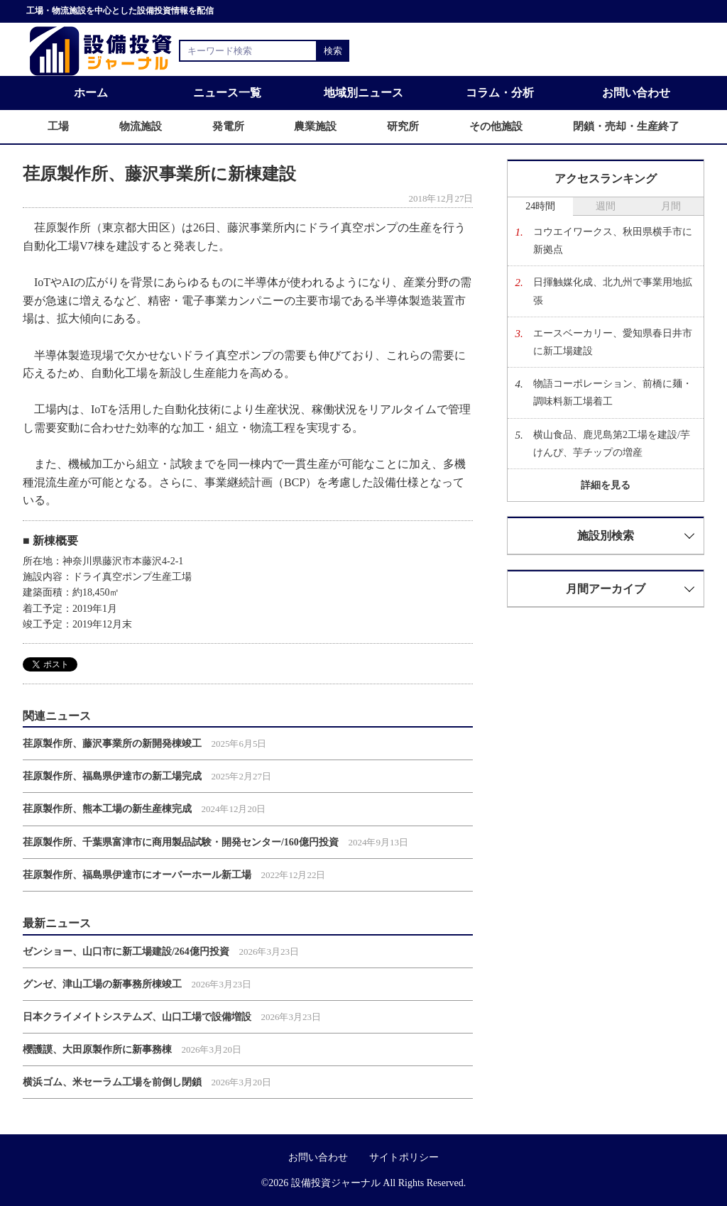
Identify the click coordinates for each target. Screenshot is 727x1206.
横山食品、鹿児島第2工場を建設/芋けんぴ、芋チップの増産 (611, 443)
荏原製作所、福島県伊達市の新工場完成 (112, 776)
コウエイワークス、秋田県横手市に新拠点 (612, 240)
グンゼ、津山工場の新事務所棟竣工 (102, 984)
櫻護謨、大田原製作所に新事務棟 (97, 1049)
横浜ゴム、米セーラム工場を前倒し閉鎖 (112, 1082)
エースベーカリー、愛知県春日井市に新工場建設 (612, 342)
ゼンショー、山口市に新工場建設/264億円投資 (126, 951)
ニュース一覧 (227, 93)
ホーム (91, 93)
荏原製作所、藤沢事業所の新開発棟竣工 (112, 743)
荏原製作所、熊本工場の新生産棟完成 (107, 809)
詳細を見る (605, 485)
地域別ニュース (363, 93)
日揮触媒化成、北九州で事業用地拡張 (612, 291)
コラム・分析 (500, 93)
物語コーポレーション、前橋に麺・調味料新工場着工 (612, 392)
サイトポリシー (404, 1157)
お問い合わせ (636, 93)
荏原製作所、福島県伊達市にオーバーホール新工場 (137, 875)
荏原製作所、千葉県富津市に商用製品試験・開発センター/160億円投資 (181, 842)
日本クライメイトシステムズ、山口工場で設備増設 (137, 1017)
